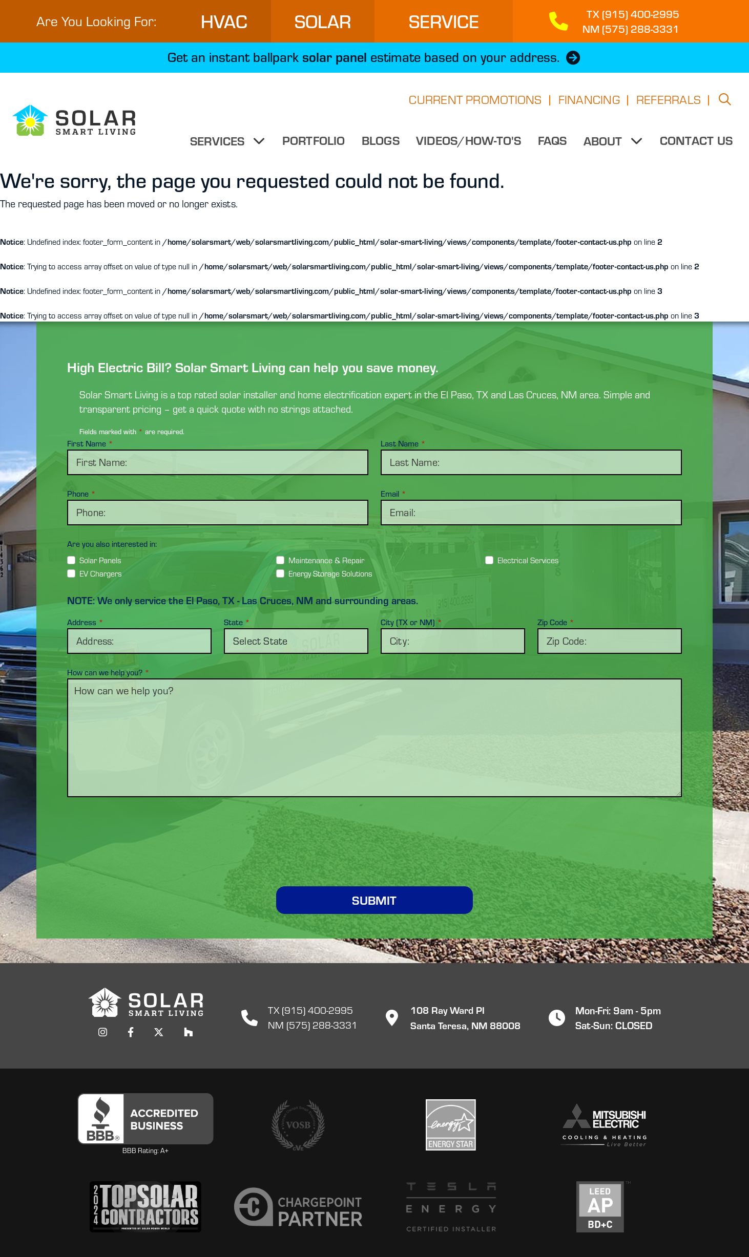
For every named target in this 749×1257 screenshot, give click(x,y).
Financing (589, 102)
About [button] (605, 143)
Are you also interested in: (112, 544)
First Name (90, 443)
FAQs (552, 143)
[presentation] (374, 829)
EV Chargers (100, 573)
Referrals (668, 102)
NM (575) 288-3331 (312, 1024)
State (237, 622)
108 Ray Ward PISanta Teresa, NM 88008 (449, 1017)
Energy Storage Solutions (330, 573)
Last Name (403, 443)
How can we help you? (108, 672)
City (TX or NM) (411, 622)
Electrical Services (528, 560)
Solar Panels (100, 560)
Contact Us (696, 143)
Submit (374, 899)
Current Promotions (475, 102)
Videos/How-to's (469, 143)
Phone (81, 493)
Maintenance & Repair (326, 560)
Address (85, 622)
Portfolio (313, 143)
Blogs (381, 143)
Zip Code (555, 622)
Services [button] (219, 143)
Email (393, 493)
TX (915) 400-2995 (310, 1010)
